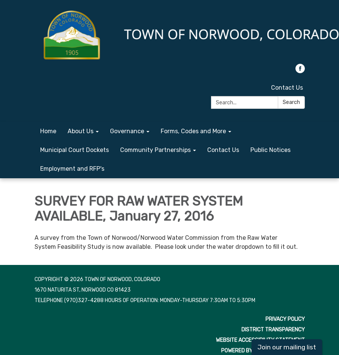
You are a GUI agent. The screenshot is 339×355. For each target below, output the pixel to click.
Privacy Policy (285, 319)
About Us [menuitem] (80, 131)
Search (291, 102)
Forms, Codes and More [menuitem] (193, 131)
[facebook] (300, 71)
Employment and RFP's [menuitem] (72, 168)
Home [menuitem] (48, 131)
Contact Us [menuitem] (223, 149)
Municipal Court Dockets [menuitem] (74, 149)
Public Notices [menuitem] (270, 149)
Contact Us (287, 87)
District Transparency (273, 329)
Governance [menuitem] (127, 131)
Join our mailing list (287, 347)
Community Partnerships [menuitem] (155, 149)
